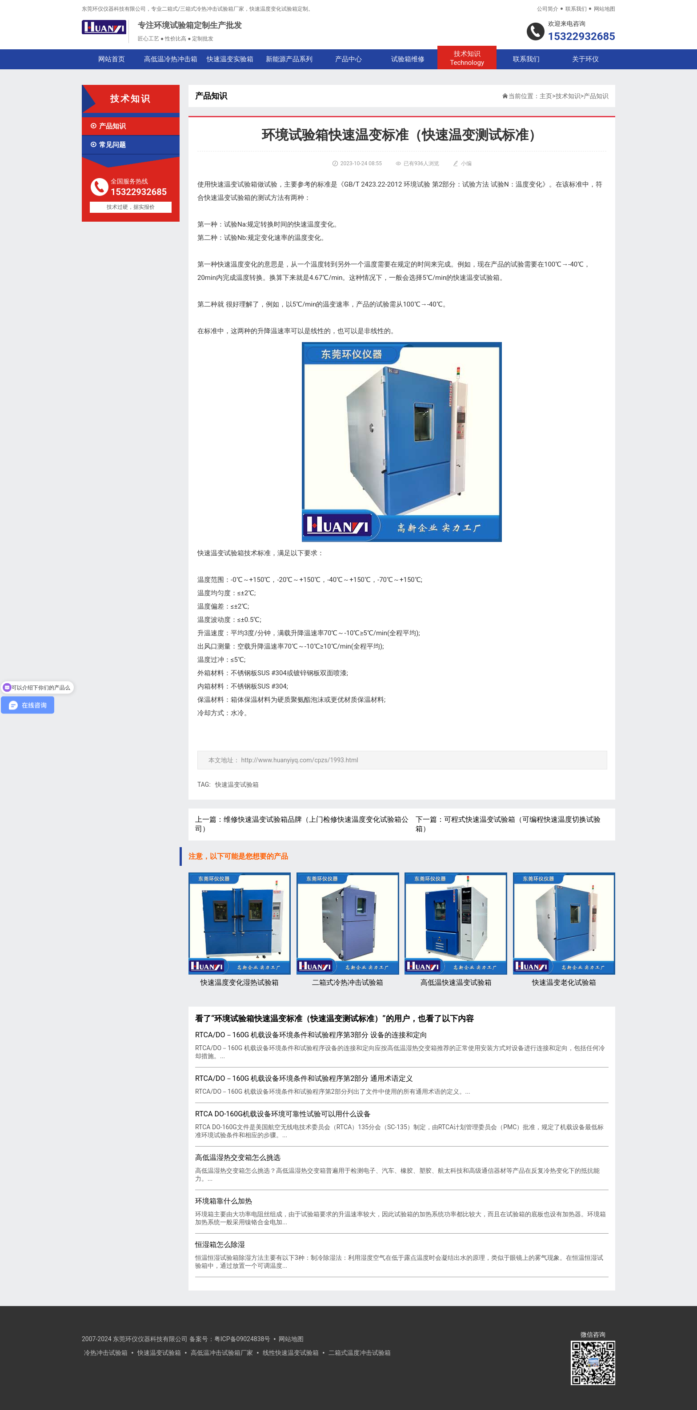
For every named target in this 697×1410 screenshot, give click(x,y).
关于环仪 (585, 59)
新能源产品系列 (289, 59)
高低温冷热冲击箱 (170, 59)
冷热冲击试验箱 (106, 1352)
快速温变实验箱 (230, 59)
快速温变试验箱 (237, 784)
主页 (546, 96)
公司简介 (547, 9)
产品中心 (348, 59)
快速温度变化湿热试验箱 (239, 929)
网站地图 (604, 9)
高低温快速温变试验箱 (456, 929)
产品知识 (108, 126)
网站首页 (111, 59)
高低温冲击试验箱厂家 (222, 1352)
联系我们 (576, 9)
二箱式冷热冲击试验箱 (347, 929)
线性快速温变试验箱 (291, 1352)
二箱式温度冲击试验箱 (359, 1352)
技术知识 (467, 58)
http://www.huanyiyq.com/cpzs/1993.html (299, 760)
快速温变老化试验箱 (564, 929)
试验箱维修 (408, 59)
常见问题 (108, 145)
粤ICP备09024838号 (242, 1338)
